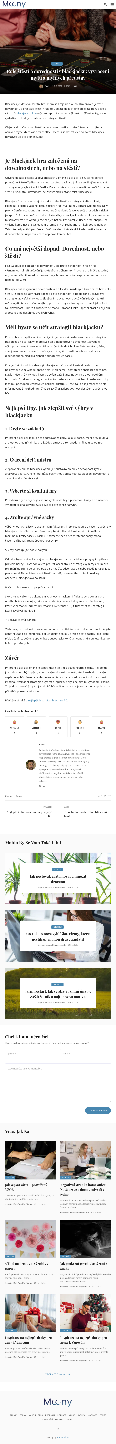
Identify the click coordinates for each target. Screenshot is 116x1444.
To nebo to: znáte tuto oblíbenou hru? (85, 814)
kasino (8, 796)
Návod (57, 869)
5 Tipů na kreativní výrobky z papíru (26, 1265)
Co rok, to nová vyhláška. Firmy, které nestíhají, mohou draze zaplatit (58, 936)
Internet (57, 927)
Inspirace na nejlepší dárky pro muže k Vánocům (83, 1339)
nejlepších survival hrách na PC (47, 700)
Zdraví (65, 1256)
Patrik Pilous (63, 1437)
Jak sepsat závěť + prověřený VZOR (26, 1187)
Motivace (92, 1415)
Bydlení (81, 1415)
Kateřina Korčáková (55, 887)
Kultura (59, 1419)
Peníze (19, 796)
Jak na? (13, 1415)
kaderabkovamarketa (56, 945)
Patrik (47, 86)
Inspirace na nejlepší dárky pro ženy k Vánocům (28, 1339)
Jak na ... (57, 64)
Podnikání (50, 1415)
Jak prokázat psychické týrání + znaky (83, 1265)
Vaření (32, 1415)
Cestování (47, 1419)
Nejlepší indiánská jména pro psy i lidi (29, 814)
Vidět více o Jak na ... (58, 1374)
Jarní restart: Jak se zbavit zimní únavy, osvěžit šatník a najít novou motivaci (58, 994)
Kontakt (70, 1419)
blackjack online (26, 113)
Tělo (40, 1415)
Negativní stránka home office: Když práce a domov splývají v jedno (83, 1189)
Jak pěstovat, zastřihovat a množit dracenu (58, 879)
